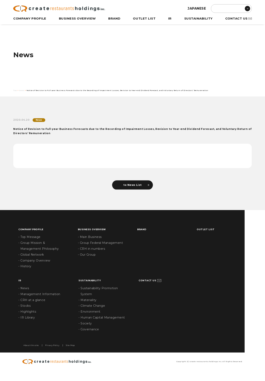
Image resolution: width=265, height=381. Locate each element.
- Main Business (90, 246)
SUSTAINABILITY (198, 18)
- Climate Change (92, 315)
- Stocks (24, 315)
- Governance (89, 338)
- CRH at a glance (32, 309)
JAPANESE (197, 8)
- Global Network (31, 264)
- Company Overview (34, 270)
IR (170, 18)
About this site (34, 355)
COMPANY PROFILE (30, 18)
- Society (85, 333)
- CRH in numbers (92, 258)
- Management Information (40, 303)
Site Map (88, 355)
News (24, 91)
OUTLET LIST (144, 18)
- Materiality (87, 309)
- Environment (89, 321)
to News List (132, 193)
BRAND (115, 18)
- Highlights (27, 321)
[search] (231, 8)
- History (25, 276)
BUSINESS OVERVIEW (78, 18)
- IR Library (27, 327)
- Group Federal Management (101, 252)
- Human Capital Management (102, 327)
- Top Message (29, 246)
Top (15, 91)
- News (23, 297)
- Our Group (87, 264)
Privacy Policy (64, 355)
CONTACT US (236, 18)
